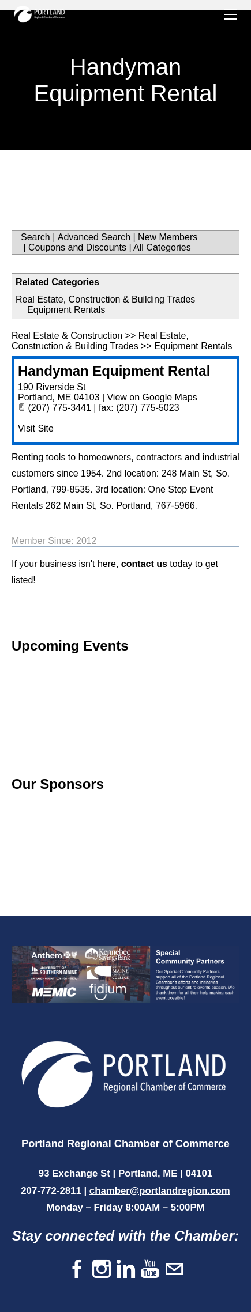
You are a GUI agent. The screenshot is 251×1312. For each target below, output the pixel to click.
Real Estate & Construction (67, 336)
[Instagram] (101, 1269)
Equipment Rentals (66, 310)
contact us (144, 564)
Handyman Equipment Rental (114, 371)
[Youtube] (150, 1269)
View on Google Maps (152, 397)
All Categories (162, 247)
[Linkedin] (126, 1269)
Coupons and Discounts (77, 247)
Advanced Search (94, 237)
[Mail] (174, 1269)
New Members (167, 237)
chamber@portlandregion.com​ (159, 1190)
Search (35, 237)
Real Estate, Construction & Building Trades (105, 299)
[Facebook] (77, 1269)
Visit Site (36, 428)
